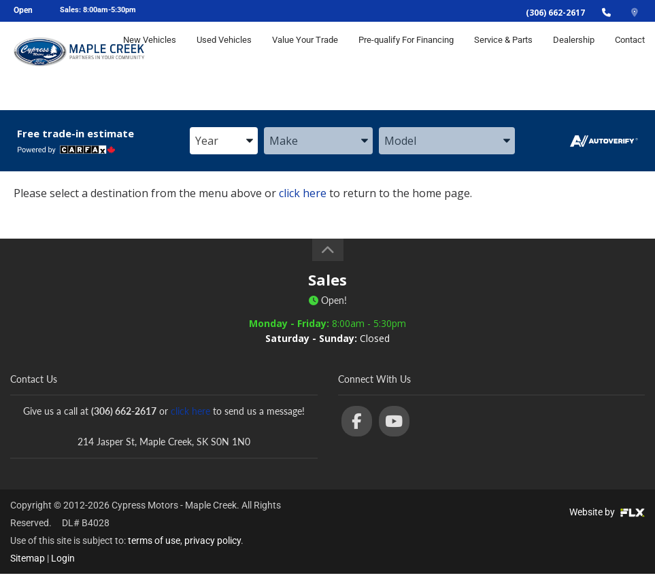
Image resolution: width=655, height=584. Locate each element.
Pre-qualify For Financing (406, 52)
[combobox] (224, 141)
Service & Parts (503, 52)
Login (63, 558)
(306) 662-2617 (555, 12)
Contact (630, 52)
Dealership (573, 52)
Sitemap (27, 558)
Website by (607, 511)
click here (302, 193)
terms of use (154, 540)
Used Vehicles (224, 52)
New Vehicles (149, 52)
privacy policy (212, 540)
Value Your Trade (305, 52)
